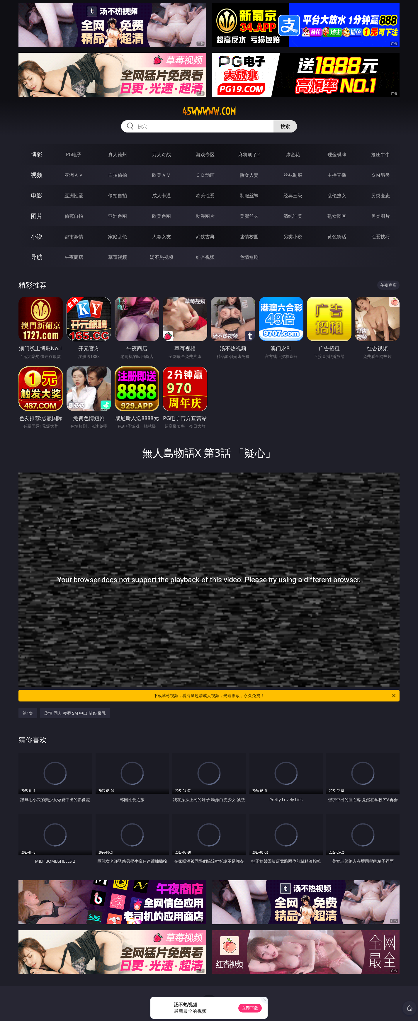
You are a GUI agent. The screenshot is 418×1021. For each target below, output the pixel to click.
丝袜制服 (292, 175)
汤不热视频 (161, 257)
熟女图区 (336, 216)
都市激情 (73, 236)
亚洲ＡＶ (73, 175)
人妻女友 (161, 236)
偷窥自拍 (73, 216)
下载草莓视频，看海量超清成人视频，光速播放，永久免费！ (275, 695)
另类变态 (380, 195)
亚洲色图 (117, 216)
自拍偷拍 (117, 175)
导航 (37, 257)
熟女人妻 (249, 175)
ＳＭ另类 (380, 175)
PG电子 (73, 154)
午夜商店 (73, 257)
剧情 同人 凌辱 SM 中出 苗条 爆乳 (75, 713)
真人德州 (117, 154)
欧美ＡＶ (161, 175)
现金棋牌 (336, 154)
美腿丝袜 (249, 216)
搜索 (285, 126)
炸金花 (293, 154)
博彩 (37, 154)
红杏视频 (205, 257)
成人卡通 (161, 195)
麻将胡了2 (249, 154)
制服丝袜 (249, 195)
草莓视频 (117, 257)
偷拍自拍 (117, 195)
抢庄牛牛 (380, 154)
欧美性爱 (205, 195)
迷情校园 (249, 236)
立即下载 (250, 1008)
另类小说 (292, 236)
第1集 (28, 713)
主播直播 (336, 175)
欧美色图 (161, 216)
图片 (37, 216)
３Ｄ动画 (205, 175)
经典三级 (292, 195)
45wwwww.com (209, 111)
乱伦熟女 (336, 195)
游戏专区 (205, 154)
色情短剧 (249, 257)
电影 (37, 195)
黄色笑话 (336, 236)
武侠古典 (205, 236)
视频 (37, 175)
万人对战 (161, 154)
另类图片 (380, 216)
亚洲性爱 (73, 195)
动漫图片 (205, 216)
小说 (37, 236)
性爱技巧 (380, 236)
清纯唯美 (292, 216)
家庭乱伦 (117, 236)
